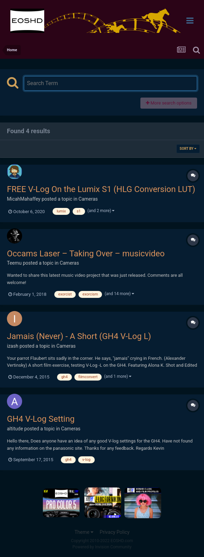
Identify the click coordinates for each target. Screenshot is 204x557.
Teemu (14, 263)
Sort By (188, 148)
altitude (15, 428)
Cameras (88, 199)
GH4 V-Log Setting (41, 419)
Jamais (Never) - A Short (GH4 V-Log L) (79, 336)
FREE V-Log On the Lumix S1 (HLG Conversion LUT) (101, 189)
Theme (83, 532)
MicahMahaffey (23, 199)
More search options (169, 103)
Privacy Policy (114, 532)
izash (12, 346)
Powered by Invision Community (102, 547)
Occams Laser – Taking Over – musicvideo (86, 253)
